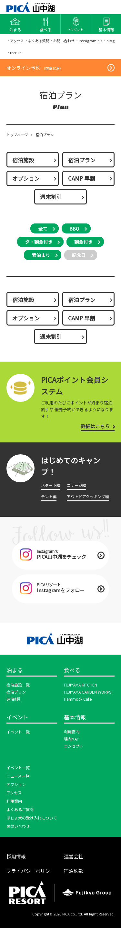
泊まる (14, 670)
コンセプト (73, 746)
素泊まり (41, 255)
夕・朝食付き (38, 242)
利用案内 (71, 732)
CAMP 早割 (81, 178)
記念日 (79, 255)
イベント (17, 717)
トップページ (17, 134)
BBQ (74, 228)
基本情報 (75, 717)
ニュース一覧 (17, 776)
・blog (109, 40)
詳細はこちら (95, 426)
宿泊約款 (73, 870)
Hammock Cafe (78, 699)
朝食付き (83, 242)
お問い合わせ (18, 826)
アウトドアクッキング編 (88, 496)
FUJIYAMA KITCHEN (80, 685)
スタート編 (50, 485)
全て (42, 228)
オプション (26, 178)
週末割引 (51, 197)
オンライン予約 (34, 67)
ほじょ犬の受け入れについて (31, 818)
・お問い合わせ (62, 40)
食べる (72, 670)
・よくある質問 (37, 40)
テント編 (48, 496)
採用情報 (16, 856)
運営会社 (73, 856)
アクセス (14, 793)
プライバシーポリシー (30, 870)
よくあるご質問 (20, 809)
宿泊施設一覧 (18, 685)
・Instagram (85, 40)
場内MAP (71, 739)
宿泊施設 (23, 160)
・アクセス (15, 40)
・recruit (13, 52)
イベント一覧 (18, 732)
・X (99, 40)
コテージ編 (76, 485)
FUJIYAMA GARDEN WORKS (87, 692)
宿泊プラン (82, 160)
